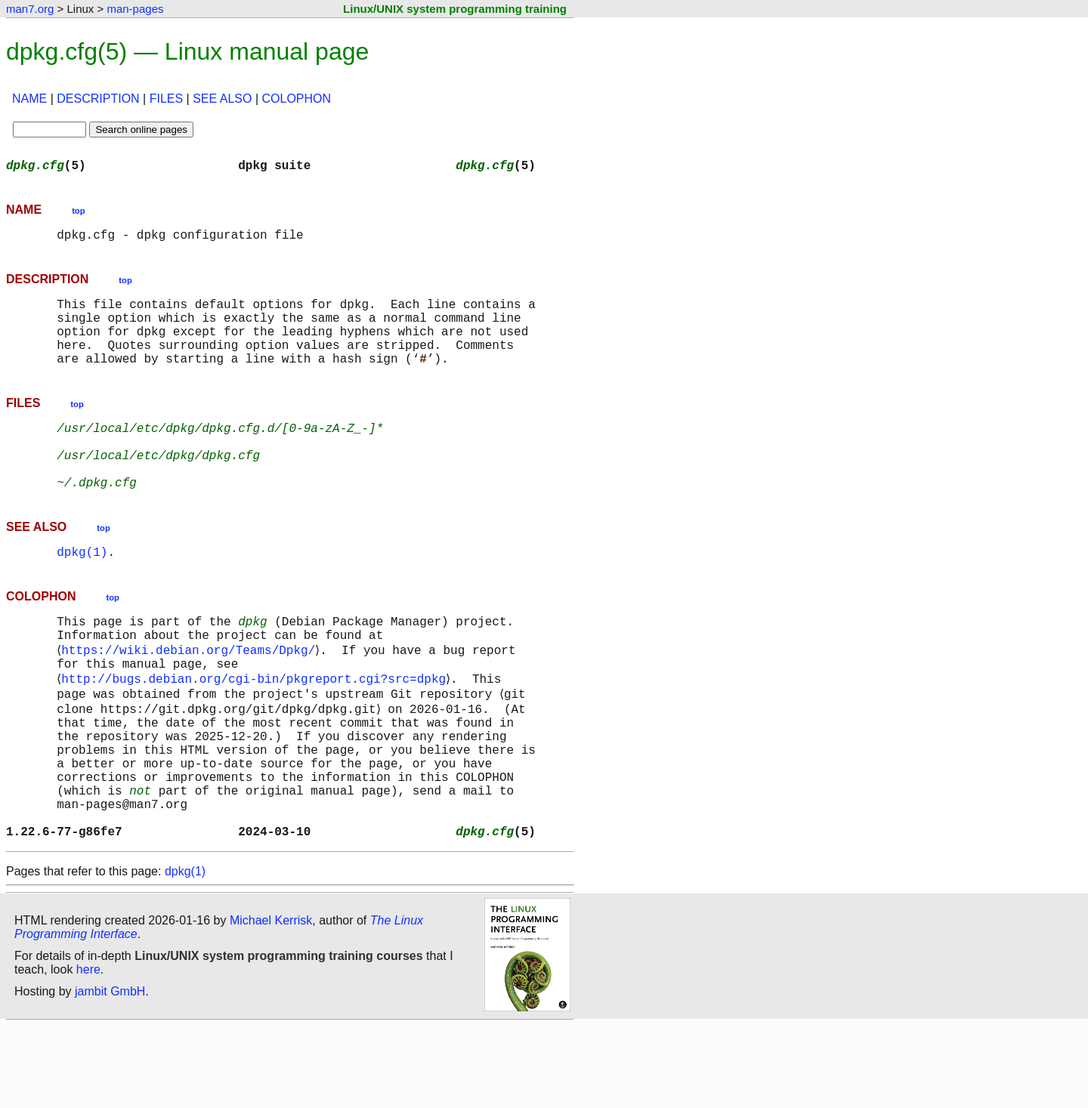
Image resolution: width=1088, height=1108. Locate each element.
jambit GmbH (110, 1072)
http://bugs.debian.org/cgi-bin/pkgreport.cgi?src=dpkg (256, 729)
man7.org (30, 8)
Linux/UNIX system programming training (455, 8)
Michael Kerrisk (271, 1001)
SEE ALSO (222, 98)
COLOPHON (297, 98)
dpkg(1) (82, 590)
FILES (166, 98)
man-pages (135, 8)
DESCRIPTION (98, 98)
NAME (29, 98)
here (88, 1051)
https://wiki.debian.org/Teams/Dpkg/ (191, 696)
